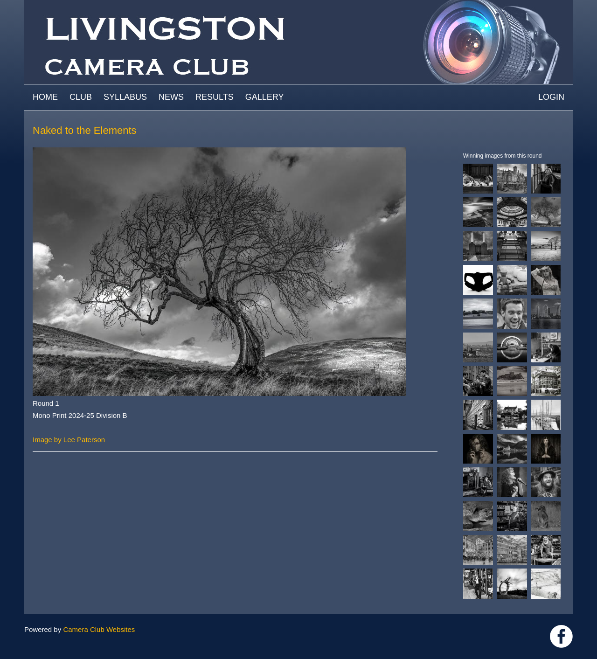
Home (45, 97)
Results (214, 97)
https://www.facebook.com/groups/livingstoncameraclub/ (561, 636)
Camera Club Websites (99, 629)
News (171, 97)
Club (80, 97)
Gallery (264, 97)
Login (551, 97)
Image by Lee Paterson (69, 440)
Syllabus (125, 97)
